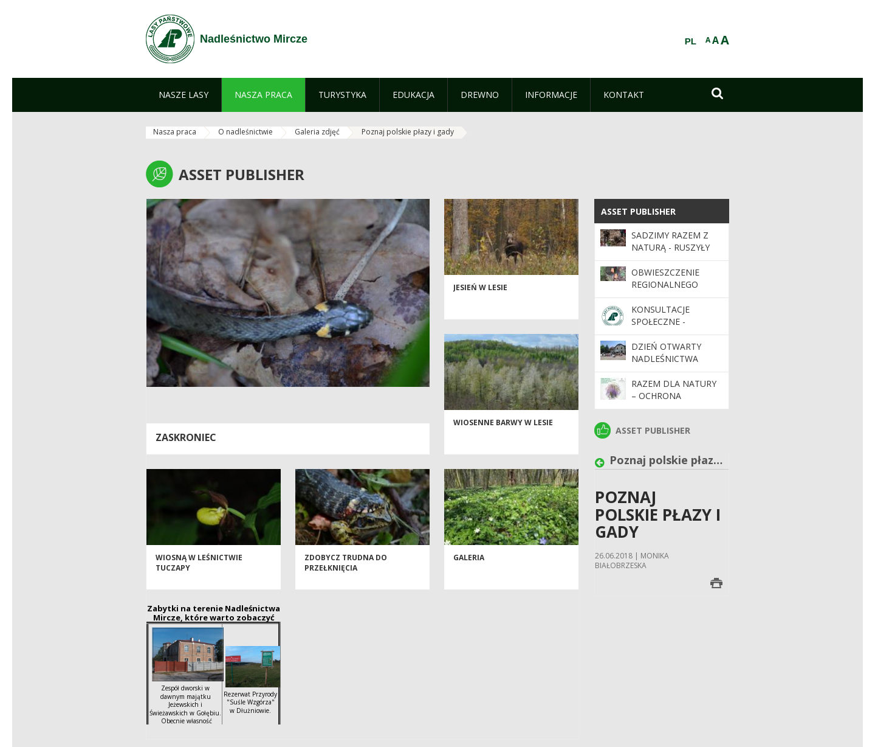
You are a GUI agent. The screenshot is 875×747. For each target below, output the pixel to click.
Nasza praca (174, 132)
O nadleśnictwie (245, 132)
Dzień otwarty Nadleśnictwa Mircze (666, 359)
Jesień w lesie (480, 299)
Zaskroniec (186, 437)
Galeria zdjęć (317, 132)
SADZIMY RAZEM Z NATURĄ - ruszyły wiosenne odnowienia (670, 253)
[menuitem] (183, 95)
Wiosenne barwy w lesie (503, 434)
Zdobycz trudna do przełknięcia (345, 574)
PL (690, 41)
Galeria (468, 569)
